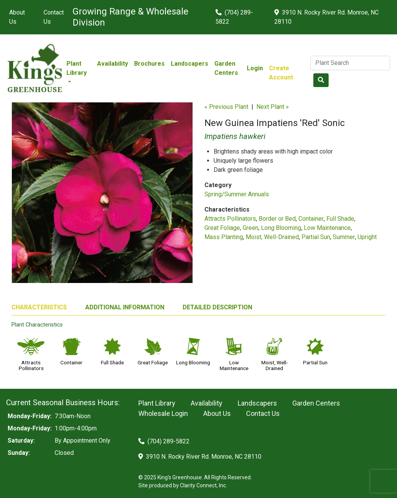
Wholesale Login (163, 413)
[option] (102, 195)
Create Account (281, 73)
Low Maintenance (327, 227)
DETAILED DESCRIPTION (217, 307)
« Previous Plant (226, 106)
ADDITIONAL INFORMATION (124, 307)
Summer (344, 237)
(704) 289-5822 (234, 17)
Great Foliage (222, 227)
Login (255, 68)
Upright (367, 237)
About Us (17, 17)
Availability (112, 63)
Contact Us (54, 17)
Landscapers (189, 63)
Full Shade (340, 218)
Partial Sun (315, 237)
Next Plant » (272, 106)
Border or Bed (277, 218)
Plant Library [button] (76, 68)
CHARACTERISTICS (39, 307)
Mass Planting (223, 237)
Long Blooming (281, 227)
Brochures (149, 63)
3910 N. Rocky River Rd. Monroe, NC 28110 (326, 17)
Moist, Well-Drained (272, 237)
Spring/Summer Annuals (236, 194)
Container (311, 218)
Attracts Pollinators (230, 218)
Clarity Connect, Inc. (203, 485)
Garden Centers (226, 68)
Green (250, 227)
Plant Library (156, 403)
